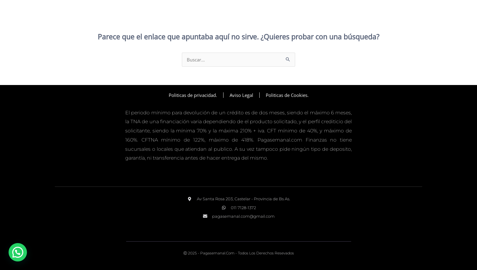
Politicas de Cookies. (287, 95)
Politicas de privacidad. (193, 95)
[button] (18, 252)
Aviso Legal (241, 95)
